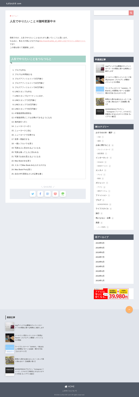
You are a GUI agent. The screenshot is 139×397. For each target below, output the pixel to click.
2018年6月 (100, 262)
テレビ (101, 174)
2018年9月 (100, 248)
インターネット (104, 158)
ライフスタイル (104, 208)
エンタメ (101, 170)
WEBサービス (104, 166)
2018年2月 (100, 276)
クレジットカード (105, 149)
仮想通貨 (102, 153)
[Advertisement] (113, 36)
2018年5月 (100, 266)
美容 (99, 223)
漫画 (100, 141)
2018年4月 (100, 271)
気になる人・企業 (105, 218)
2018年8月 (100, 252)
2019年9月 (100, 243)
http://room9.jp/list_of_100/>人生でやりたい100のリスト (62, 41)
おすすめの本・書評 (106, 133)
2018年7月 (100, 257)
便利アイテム (104, 191)
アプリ (101, 187)
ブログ (100, 200)
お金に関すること (105, 145)
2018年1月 (100, 281)
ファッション (103, 195)
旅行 (99, 213)
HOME (69, 386)
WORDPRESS (104, 204)
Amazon (102, 162)
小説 (100, 137)
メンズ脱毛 (103, 227)
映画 (100, 178)
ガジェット (102, 183)
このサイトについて (69, 391)
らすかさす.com (16, 3)
